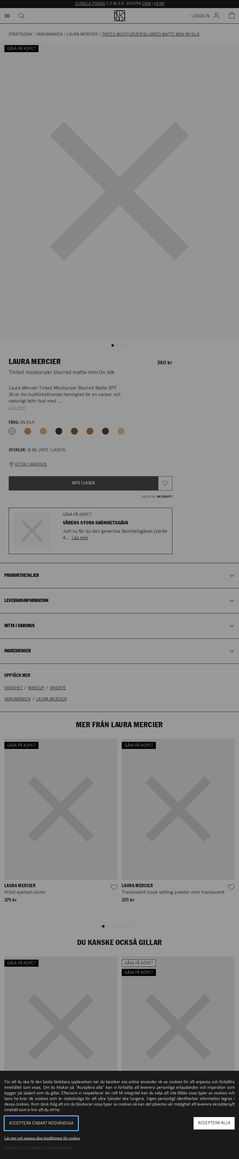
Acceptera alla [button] (214, 1123)
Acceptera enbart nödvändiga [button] (41, 1123)
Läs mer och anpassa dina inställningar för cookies (42, 1138)
